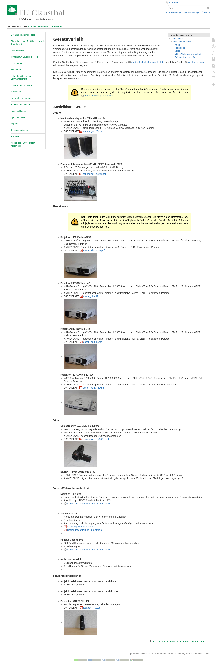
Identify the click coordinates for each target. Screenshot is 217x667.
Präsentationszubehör (185, 57)
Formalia (15, 136)
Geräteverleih (56, 26)
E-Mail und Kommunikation (23, 35)
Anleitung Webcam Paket (80, 526)
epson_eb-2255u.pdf (94, 250)
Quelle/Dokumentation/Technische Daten (88, 503)
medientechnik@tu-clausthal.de (147, 62)
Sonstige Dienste (18, 111)
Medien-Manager (192, 12)
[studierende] (183, 641)
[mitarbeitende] (198, 641)
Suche (208, 8)
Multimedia (16, 92)
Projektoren (180, 48)
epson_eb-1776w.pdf (93, 387)
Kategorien (16, 70)
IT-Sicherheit (16, 63)
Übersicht (206, 12)
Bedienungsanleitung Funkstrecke (85, 530)
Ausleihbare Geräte (182, 42)
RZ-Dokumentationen (38, 26)
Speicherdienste (18, 117)
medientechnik (168, 641)
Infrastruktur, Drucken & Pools (24, 57)
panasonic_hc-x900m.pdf (96, 439)
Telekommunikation (20, 130)
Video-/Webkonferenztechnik (188, 54)
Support (14, 124)
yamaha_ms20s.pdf (93, 131)
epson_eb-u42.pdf (92, 296)
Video (177, 51)
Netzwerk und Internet (21, 98)
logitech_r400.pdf (92, 607)
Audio (177, 45)
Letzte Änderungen (173, 12)
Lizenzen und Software (21, 85)
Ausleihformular (196, 62)
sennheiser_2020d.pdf (94, 174)
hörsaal (156, 641)
